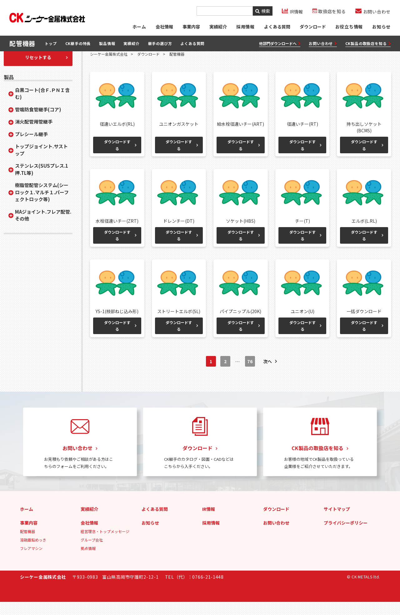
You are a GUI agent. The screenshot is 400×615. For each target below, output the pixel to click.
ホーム (139, 26)
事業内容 (191, 26)
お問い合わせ (323, 44)
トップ (51, 43)
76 (249, 375)
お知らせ (381, 26)
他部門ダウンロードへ (280, 44)
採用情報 (211, 536)
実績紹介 (218, 26)
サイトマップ (337, 522)
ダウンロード (312, 26)
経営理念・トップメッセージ (105, 544)
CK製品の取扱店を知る (368, 44)
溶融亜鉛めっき (33, 553)
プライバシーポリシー (346, 536)
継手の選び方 (160, 43)
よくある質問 (277, 26)
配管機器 (27, 544)
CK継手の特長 (78, 43)
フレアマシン (31, 561)
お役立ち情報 (349, 26)
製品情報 (107, 43)
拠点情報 (88, 561)
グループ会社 (92, 553)
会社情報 (164, 26)
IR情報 (208, 522)
